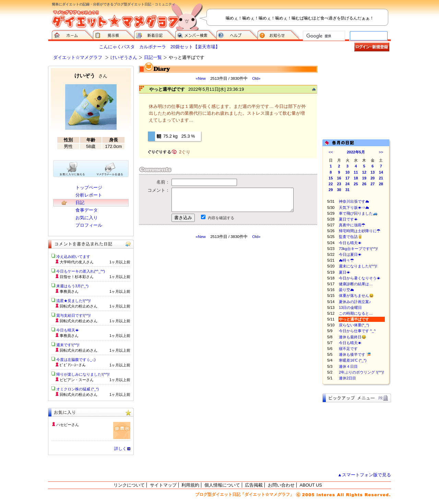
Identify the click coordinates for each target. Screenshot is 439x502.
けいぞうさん (123, 57)
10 (347, 172)
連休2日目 (347, 378)
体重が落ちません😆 (356, 295)
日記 (79, 202)
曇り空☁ (346, 290)
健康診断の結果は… (356, 284)
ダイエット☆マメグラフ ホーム (72, 34)
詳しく (120, 449)
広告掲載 (254, 485)
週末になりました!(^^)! (358, 266)
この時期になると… (356, 313)
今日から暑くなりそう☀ (359, 278)
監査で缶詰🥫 (351, 237)
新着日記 (154, 34)
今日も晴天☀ (350, 243)
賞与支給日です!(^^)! (76, 315)
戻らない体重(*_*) (354, 325)
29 (331, 190)
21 (381, 178)
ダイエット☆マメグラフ (77, 57)
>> (381, 152)
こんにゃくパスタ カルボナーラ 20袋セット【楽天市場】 (159, 46)
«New (200, 78)
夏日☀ (344, 272)
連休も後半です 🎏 (355, 354)
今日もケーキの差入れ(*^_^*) (80, 271)
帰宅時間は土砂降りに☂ (359, 231)
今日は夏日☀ (350, 254)
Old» (256, 78)
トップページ (88, 187)
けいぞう (90, 75)
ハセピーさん (67, 425)
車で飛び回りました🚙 (362, 213)
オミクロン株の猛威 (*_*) (77, 389)
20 (372, 178)
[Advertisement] (203, 301)
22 (331, 184)
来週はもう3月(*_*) (72, 286)
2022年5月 (356, 152)
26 (364, 184)
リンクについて (129, 485)
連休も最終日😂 (356, 337)
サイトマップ (163, 485)
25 (356, 184)
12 (364, 172)
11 (356, 172)
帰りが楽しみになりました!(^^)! (83, 374)
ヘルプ (237, 34)
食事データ (86, 210)
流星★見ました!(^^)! (73, 301)
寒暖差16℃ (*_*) (352, 360)
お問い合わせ (281, 485)
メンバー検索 (195, 34)
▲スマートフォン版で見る (364, 474)
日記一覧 (153, 57)
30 (339, 190)
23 (339, 184)
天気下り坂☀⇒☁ (354, 207)
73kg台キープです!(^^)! (360, 249)
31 (347, 190)
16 (339, 178)
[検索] (323, 36)
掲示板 (113, 34)
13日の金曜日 (350, 307)
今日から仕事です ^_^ (357, 331)
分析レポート (88, 195)
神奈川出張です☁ (354, 201)
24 (347, 184)
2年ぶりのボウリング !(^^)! (361, 372)
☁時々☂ (346, 260)
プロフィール (88, 225)
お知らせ (278, 34)
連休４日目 (348, 366)
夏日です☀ (348, 219)
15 (331, 178)
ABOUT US (311, 485)
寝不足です (348, 349)
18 (356, 178)
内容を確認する (221, 218)
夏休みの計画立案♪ (355, 302)
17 (347, 178)
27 (372, 184)
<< (331, 152)
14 (381, 172)
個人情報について (222, 485)
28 (381, 184)
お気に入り (86, 217)
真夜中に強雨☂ (352, 225)
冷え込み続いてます (73, 256)
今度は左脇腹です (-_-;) (76, 359)
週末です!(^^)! (68, 345)
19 (364, 178)
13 (372, 172)
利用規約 (190, 485)
